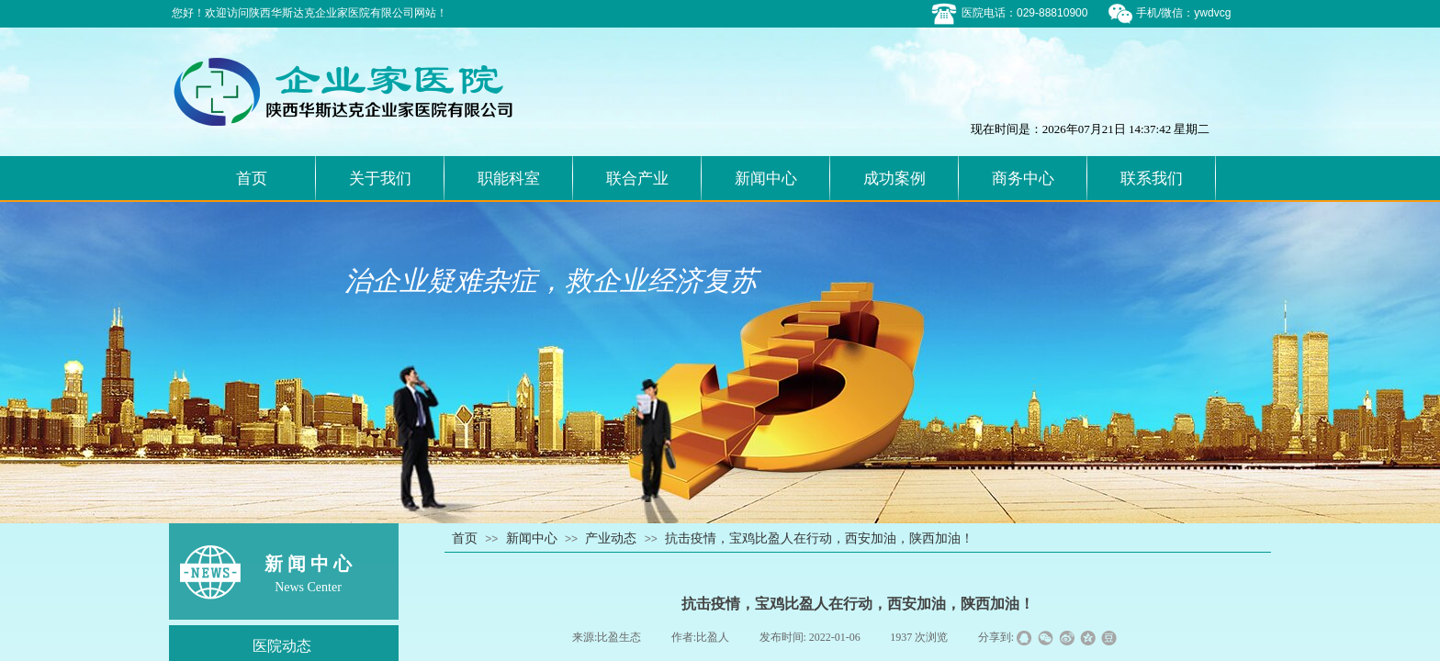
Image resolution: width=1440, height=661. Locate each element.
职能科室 (509, 178)
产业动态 (610, 538)
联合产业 (637, 178)
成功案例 (894, 178)
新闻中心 (766, 178)
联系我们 (1151, 178)
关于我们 (380, 178)
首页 (251, 178)
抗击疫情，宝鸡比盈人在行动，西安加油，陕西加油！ (819, 538)
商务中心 (1023, 178)
